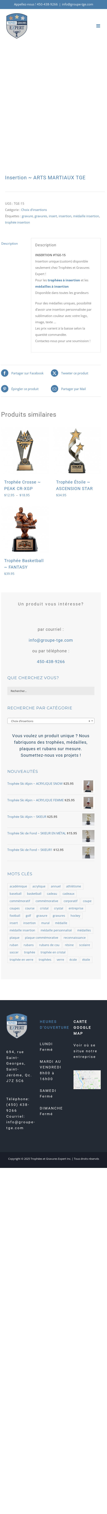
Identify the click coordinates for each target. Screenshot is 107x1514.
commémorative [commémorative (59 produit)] (47, 901)
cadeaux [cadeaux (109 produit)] (68, 894)
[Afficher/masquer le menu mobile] (98, 26)
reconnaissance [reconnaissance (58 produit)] (75, 938)
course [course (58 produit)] (30, 908)
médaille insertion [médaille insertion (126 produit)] (22, 930)
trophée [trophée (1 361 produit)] (29, 952)
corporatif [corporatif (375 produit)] (70, 901)
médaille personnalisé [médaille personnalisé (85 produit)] (56, 930)
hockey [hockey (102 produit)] (75, 916)
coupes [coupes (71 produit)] (15, 908)
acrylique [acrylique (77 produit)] (38, 886)
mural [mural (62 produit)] (45, 923)
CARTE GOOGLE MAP (82, 1027)
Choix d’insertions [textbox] (49, 721)
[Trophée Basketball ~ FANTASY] (25, 529)
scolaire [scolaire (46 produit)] (84, 945)
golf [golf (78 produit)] (28, 916)
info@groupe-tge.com (77, 4)
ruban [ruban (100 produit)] (14, 945)
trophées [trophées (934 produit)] (45, 960)
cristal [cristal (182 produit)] (44, 908)
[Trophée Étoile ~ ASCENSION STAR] (77, 451)
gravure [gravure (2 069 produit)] (41, 916)
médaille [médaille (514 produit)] (61, 923)
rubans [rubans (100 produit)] (29, 945)
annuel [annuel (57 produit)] (56, 886)
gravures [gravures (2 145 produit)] (59, 916)
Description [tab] (9, 243)
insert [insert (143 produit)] (14, 923)
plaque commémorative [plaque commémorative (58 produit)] (41, 938)
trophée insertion (17, 222)
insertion (65, 216)
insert (53, 216)
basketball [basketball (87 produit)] (34, 894)
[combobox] (50, 721)
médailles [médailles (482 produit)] (84, 930)
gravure (27, 216)
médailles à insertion (52, 286)
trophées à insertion (64, 280)
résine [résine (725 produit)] (69, 945)
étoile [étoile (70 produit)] (86, 960)
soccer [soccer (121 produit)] (14, 952)
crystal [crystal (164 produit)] (58, 908)
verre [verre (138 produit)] (60, 960)
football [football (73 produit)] (15, 916)
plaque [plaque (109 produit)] (14, 938)
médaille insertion (86, 216)
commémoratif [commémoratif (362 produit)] (20, 901)
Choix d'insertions (34, 210)
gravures (41, 216)
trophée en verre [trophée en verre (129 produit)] (21, 960)
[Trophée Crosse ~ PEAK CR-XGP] (25, 451)
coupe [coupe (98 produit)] (87, 901)
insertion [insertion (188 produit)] (29, 923)
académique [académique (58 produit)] (18, 886)
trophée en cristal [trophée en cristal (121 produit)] (53, 952)
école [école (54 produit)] (73, 960)
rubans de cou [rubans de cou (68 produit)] (49, 945)
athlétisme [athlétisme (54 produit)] (73, 886)
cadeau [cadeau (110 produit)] (52, 894)
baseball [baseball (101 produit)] (16, 894)
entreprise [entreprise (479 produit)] (76, 908)
